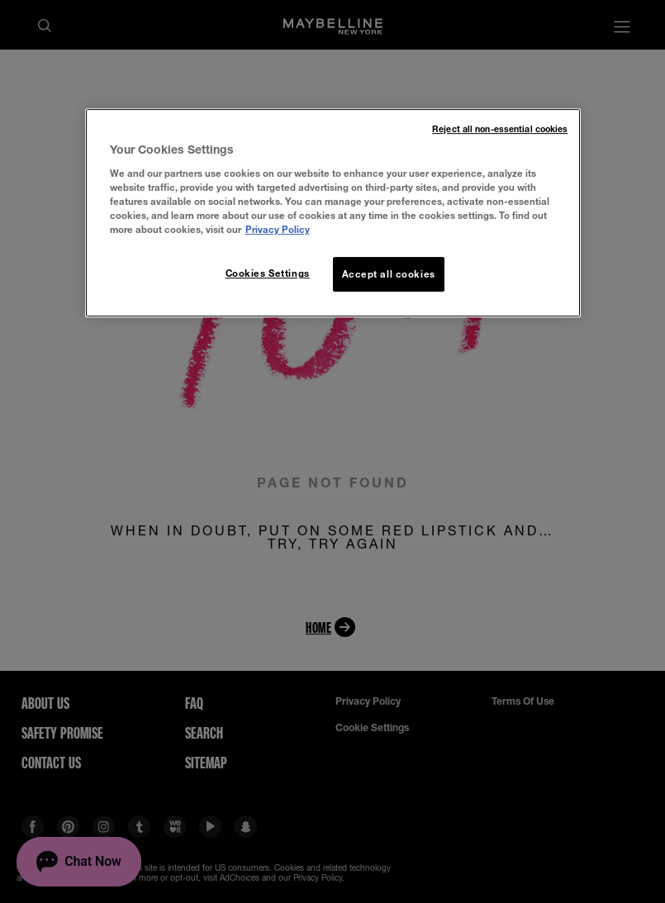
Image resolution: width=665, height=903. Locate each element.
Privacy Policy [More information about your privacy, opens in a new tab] (277, 229)
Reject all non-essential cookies (500, 129)
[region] (333, 212)
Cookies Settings (268, 273)
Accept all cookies (388, 274)
